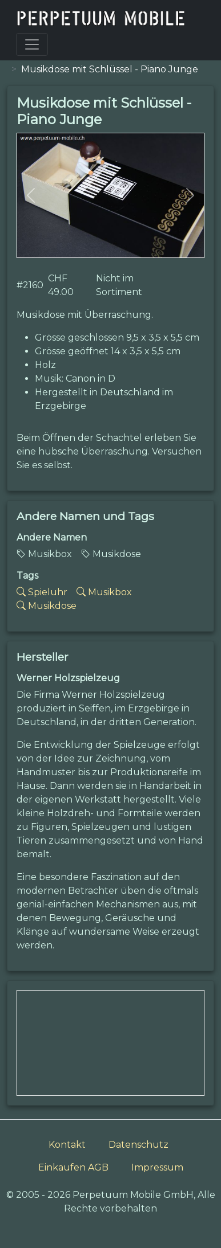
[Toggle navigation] (32, 44)
